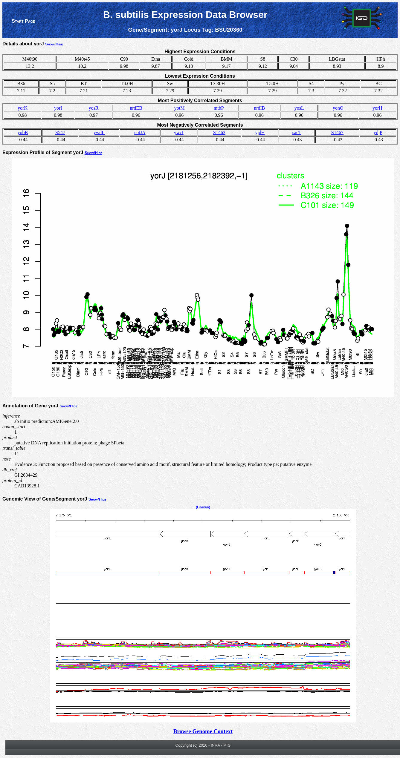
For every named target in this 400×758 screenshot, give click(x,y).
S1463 (219, 132)
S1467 (337, 132)
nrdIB (259, 108)
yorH (377, 108)
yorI (58, 108)
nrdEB (136, 108)
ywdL (99, 132)
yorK (23, 108)
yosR (94, 108)
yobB (23, 132)
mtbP (219, 108)
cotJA (139, 132)
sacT (296, 132)
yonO (338, 108)
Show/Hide (54, 44)
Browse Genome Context (203, 731)
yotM (179, 108)
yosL (299, 108)
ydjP (378, 132)
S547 (60, 132)
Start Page (23, 21)
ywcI (179, 132)
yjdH (260, 132)
